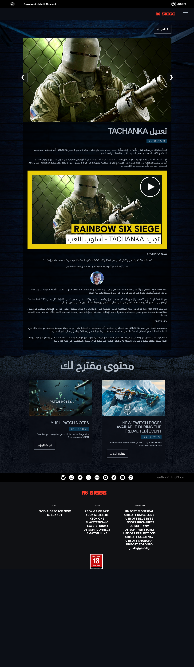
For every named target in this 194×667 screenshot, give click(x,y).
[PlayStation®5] (97, 522)
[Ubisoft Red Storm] (139, 529)
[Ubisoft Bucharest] (139, 522)
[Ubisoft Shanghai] (139, 540)
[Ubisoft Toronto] (139, 544)
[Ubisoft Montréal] (139, 511)
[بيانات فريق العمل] (139, 548)
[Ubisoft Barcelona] (139, 514)
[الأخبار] (97, 632)
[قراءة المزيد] (117, 453)
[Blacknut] (55, 514)
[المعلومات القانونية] (97, 657)
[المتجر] (97, 620)
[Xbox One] (97, 518)
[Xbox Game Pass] (97, 511)
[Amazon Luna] (97, 533)
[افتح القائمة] (185, 14)
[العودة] (162, 29)
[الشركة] (97, 628)
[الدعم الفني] (97, 636)
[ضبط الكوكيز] (97, 661)
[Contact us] (97, 643)
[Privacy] (97, 648)
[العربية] (97, 594)
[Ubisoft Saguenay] (139, 536)
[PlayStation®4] (97, 525)
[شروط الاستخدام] (97, 652)
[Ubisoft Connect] (97, 624)
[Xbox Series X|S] (97, 514)
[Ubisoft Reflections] (139, 533)
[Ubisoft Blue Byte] (139, 518)
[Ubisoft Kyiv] (139, 525)
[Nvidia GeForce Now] (55, 511)
